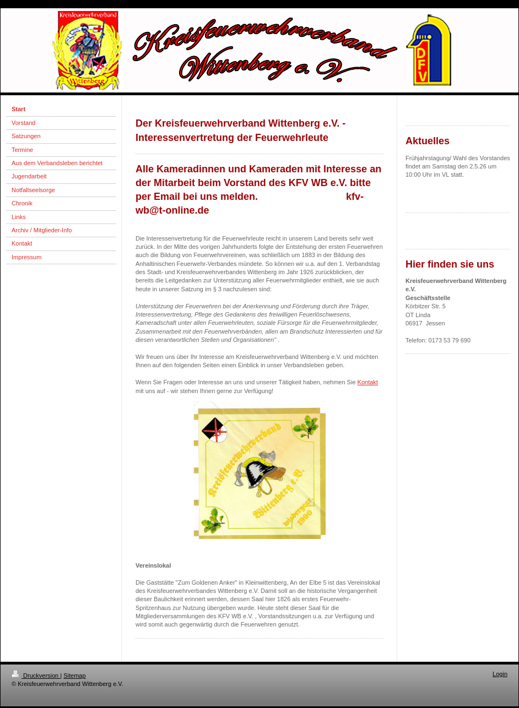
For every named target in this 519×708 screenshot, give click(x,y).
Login (500, 674)
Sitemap (74, 675)
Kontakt (368, 382)
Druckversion (36, 675)
